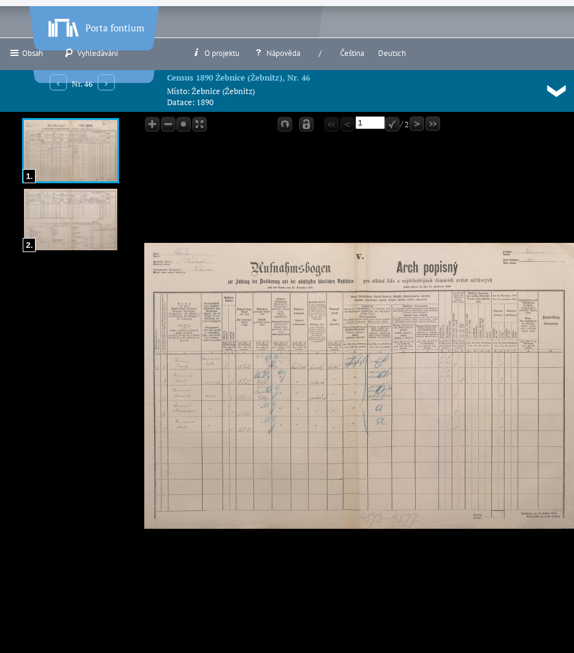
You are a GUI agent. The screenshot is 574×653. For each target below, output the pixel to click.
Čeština (352, 53)
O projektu (215, 52)
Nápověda (277, 52)
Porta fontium (95, 25)
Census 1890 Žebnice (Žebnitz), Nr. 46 (238, 77)
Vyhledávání (91, 52)
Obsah (26, 52)
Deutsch (392, 53)
